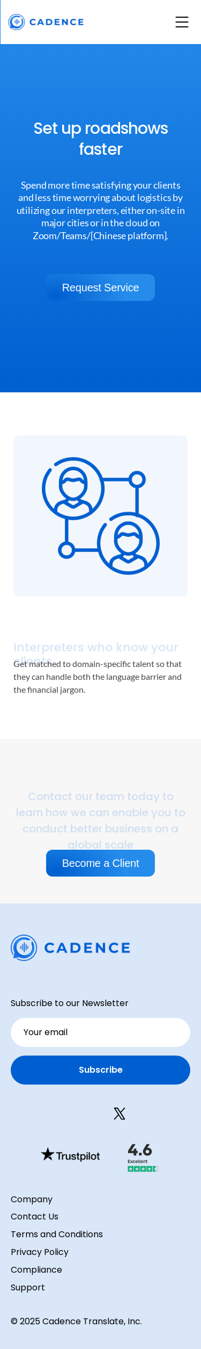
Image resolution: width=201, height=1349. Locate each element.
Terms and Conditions (57, 1234)
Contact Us (34, 1216)
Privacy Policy (40, 1252)
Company (32, 1199)
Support (28, 1287)
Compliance (36, 1270)
